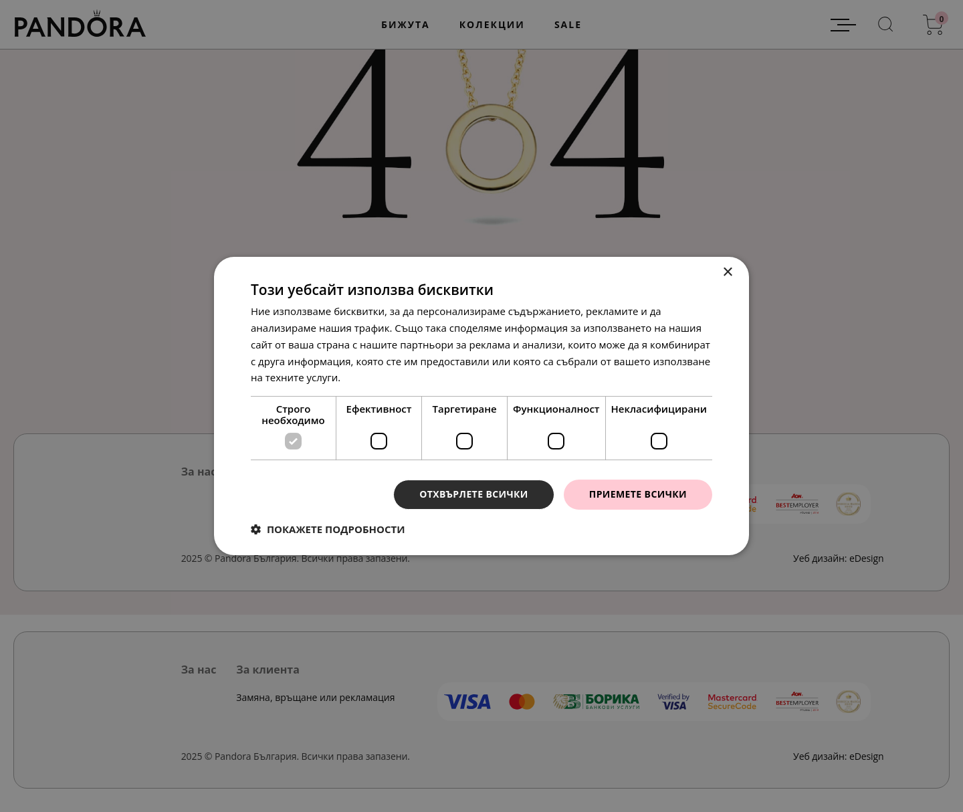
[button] (328, 529)
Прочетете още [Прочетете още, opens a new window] (380, 377)
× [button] (727, 273)
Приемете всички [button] (638, 494)
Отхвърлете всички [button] (473, 494)
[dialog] (481, 406)
